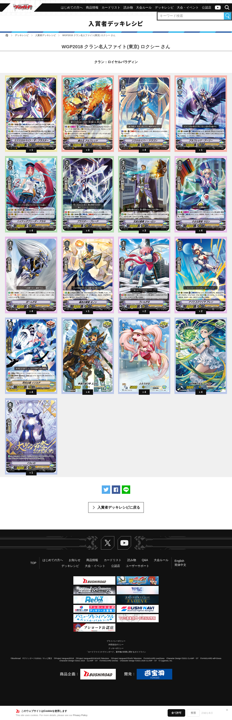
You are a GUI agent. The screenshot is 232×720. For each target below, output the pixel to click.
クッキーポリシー (116, 648)
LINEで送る (126, 489)
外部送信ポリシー (116, 645)
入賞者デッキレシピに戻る (118, 507)
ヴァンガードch (218, 7)
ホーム (7, 35)
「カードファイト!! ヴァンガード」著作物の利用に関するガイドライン (116, 652)
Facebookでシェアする (116, 489)
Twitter (107, 543)
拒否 (193, 712)
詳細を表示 (207, 713)
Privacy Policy (80, 715)
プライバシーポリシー (116, 641)
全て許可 (176, 712)
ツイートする (106, 489)
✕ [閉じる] (227, 710)
